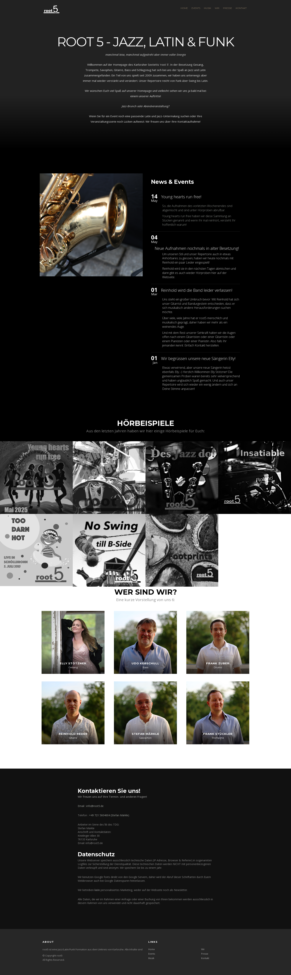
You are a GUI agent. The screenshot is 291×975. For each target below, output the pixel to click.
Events (196, 8)
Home (184, 8)
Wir (217, 8)
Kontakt (241, 8)
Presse (227, 8)
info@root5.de (95, 806)
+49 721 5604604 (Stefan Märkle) (109, 815)
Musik (207, 8)
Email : (82, 806)
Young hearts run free (176, 216)
